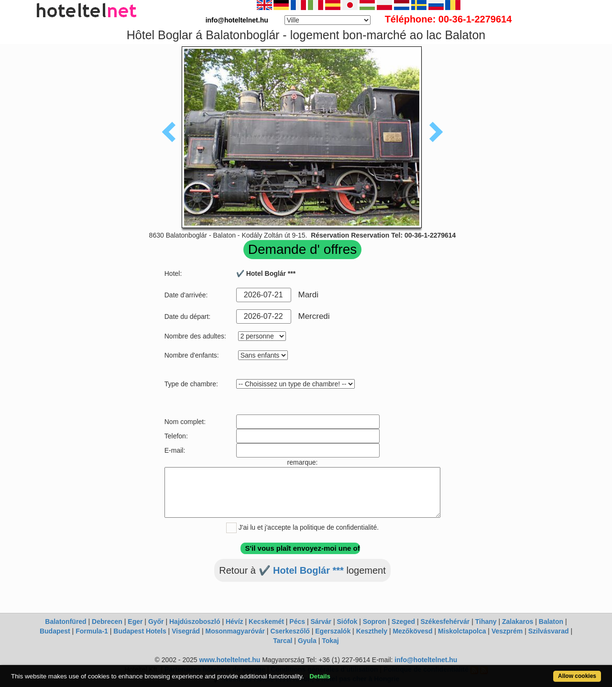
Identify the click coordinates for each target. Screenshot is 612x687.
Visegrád (186, 631)
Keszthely (371, 631)
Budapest (55, 631)
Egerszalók (332, 631)
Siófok (347, 621)
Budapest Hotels (139, 631)
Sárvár (320, 621)
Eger (135, 621)
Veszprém (507, 631)
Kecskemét (266, 621)
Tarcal (282, 640)
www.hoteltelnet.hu (229, 660)
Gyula (307, 640)
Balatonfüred (65, 621)
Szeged (403, 621)
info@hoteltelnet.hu (425, 660)
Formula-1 (92, 631)
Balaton (551, 621)
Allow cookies (577, 676)
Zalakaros (517, 621)
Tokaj (330, 640)
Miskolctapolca (462, 631)
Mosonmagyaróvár (234, 631)
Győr (156, 621)
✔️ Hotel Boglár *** (301, 570)
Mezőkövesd (412, 631)
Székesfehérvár (445, 621)
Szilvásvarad (548, 631)
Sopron (374, 621)
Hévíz (234, 621)
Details (319, 676)
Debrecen (107, 621)
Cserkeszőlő (289, 631)
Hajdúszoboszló (194, 621)
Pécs (297, 621)
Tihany (486, 621)
